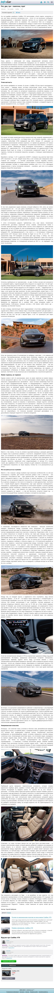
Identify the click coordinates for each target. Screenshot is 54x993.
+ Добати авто (9, 978)
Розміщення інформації (12, 991)
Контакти (22, 991)
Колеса (9, 912)
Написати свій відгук (8, 961)
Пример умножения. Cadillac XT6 (22, 928)
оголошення (44, 2)
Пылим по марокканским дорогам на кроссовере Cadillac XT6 (31, 917)
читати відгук (11, 947)
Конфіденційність (43, 991)
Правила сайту (34, 991)
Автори (27, 991)
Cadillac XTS (15, 971)
